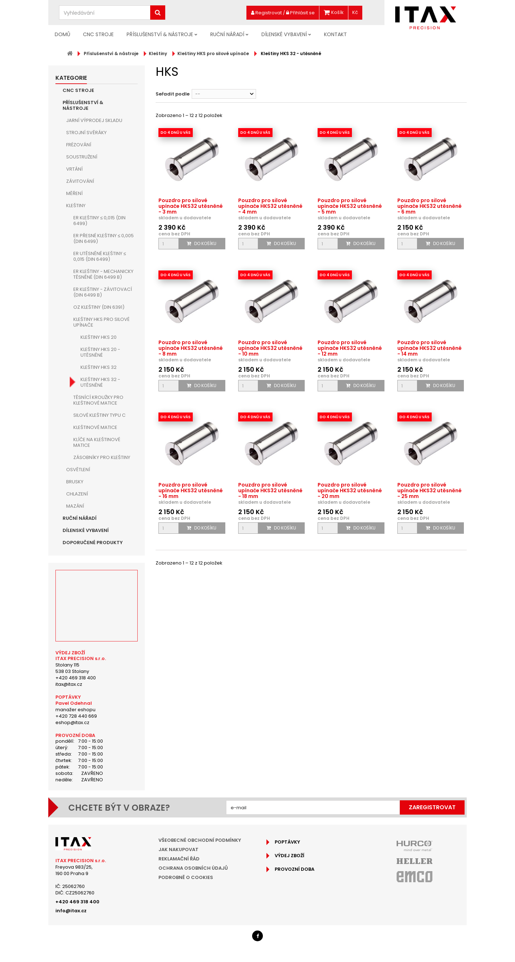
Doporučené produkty (93, 542)
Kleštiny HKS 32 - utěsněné (100, 382)
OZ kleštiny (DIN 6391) (98, 307)
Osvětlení (78, 469)
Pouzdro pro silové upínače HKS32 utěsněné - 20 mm (350, 490)
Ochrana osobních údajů (193, 868)
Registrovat (266, 12)
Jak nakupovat (178, 849)
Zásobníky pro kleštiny (101, 457)
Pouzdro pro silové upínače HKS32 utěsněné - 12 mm (350, 348)
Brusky (74, 481)
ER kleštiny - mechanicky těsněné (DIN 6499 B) (103, 274)
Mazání (75, 506)
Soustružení (81, 156)
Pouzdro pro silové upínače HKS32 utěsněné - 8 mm (190, 348)
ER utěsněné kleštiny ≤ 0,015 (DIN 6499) (99, 256)
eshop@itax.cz (72, 722)
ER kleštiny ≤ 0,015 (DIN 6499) (99, 220)
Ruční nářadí (227, 34)
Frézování (78, 144)
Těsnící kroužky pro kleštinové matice (98, 400)
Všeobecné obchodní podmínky (199, 840)
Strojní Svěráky (86, 132)
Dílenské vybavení (284, 34)
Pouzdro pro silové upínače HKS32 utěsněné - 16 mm (190, 490)
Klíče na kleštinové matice (96, 442)
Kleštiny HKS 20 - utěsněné (100, 352)
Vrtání (74, 169)
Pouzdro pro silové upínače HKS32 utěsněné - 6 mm (429, 206)
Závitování (80, 181)
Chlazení (77, 493)
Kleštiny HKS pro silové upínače (101, 322)
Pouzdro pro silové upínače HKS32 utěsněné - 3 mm (190, 206)
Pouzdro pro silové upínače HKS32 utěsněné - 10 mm (270, 348)
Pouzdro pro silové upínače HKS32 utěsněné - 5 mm (350, 206)
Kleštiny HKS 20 (98, 337)
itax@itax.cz (68, 684)
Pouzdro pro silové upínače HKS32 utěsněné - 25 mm (429, 490)
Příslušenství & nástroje (160, 34)
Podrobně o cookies (185, 877)
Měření (74, 193)
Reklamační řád (179, 858)
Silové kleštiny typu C (99, 415)
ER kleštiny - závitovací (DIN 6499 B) (102, 292)
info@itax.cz (71, 910)
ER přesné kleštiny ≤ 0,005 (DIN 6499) (103, 238)
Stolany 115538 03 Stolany (72, 668)
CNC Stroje (98, 34)
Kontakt (335, 34)
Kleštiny (75, 205)
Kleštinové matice (95, 427)
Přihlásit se (300, 12)
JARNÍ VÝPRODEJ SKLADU (94, 120)
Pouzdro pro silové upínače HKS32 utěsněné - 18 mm (270, 490)
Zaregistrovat (432, 807)
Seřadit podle (173, 94)
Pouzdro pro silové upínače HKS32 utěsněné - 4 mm (270, 206)
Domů (62, 34)
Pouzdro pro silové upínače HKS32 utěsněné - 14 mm (429, 348)
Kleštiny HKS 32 (98, 367)
